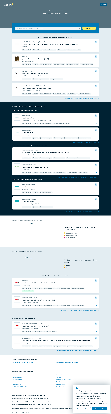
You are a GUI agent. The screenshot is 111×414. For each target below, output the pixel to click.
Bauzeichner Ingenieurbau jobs (21, 382)
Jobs (47, 10)
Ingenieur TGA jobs (61, 384)
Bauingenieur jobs (60, 377)
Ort (16, 25)
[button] (80, 28)
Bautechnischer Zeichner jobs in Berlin (23, 362)
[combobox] (48, 28)
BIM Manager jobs (17, 377)
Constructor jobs (17, 384)
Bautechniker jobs (17, 379)
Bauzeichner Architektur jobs (63, 379)
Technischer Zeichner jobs (20, 386)
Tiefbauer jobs (60, 386)
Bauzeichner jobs (60, 382)
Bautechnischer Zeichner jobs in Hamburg (67, 362)
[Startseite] (8, 4)
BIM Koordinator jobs (61, 375)
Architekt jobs (16, 375)
